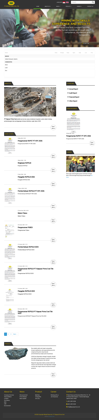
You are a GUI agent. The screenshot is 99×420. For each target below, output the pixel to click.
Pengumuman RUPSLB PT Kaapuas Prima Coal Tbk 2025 (35, 269)
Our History (7, 400)
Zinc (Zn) (37, 398)
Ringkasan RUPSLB (24, 163)
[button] (7, 28)
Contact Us (90, 6)
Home (37, 6)
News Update (23, 398)
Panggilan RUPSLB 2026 (26, 177)
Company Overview (9, 395)
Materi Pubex (22, 213)
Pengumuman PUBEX (25, 227)
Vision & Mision (8, 396)
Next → (15, 334)
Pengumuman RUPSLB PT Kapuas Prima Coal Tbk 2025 (35, 312)
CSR (5, 404)
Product (68, 6)
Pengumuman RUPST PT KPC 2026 (30, 141)
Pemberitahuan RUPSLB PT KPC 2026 (31, 191)
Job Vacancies (54, 396)
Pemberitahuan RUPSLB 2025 (28, 247)
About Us (48, 6)
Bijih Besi (37, 395)
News (58, 6)
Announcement (24, 395)
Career (79, 6)
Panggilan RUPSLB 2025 (26, 291)
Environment (7, 405)
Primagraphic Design (51, 416)
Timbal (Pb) (38, 396)
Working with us (55, 395)
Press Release (23, 396)
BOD (5, 402)
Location (6, 398)
